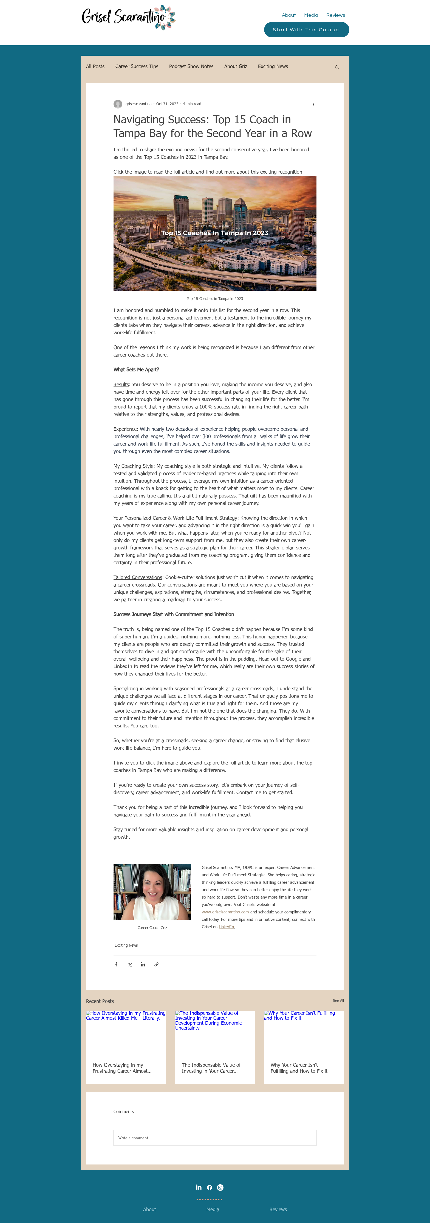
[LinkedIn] (199, 1187)
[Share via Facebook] (116, 964)
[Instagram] (220, 1187)
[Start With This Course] (306, 29)
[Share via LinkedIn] (143, 964)
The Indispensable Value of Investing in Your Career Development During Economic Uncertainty (215, 1068)
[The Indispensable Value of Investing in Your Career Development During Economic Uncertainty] (215, 1033)
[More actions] (313, 104)
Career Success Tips (136, 66)
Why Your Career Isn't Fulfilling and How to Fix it (299, 1068)
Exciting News (273, 66)
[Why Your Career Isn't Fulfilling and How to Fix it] (304, 1033)
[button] (337, 67)
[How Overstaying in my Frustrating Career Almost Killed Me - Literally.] (126, 1033)
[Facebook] (209, 1187)
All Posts (95, 66)
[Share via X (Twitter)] (129, 964)
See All (338, 1001)
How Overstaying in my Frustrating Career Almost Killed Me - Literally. (120, 1068)
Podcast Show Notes (191, 66)
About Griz (235, 66)
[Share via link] (156, 964)
